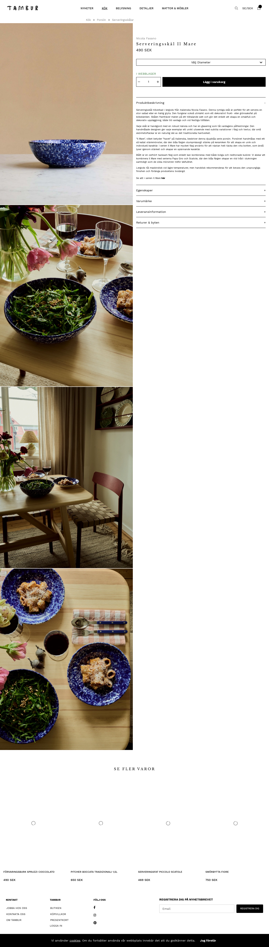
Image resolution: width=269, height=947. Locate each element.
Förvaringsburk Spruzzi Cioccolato (28, 871)
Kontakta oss (15, 914)
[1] (66, 114)
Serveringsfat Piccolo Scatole (160, 871)
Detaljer (147, 8)
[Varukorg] (258, 8)
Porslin (101, 19)
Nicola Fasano (146, 38)
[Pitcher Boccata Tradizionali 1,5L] (100, 823)
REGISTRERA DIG (249, 908)
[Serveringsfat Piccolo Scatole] (168, 823)
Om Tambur (13, 920)
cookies (75, 940)
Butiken (55, 908)
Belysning (123, 8)
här (163, 178)
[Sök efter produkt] (236, 8)
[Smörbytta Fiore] (235, 823)
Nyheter (86, 8)
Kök (104, 8)
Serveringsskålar (123, 19)
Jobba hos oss (16, 908)
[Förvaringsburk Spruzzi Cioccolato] (33, 823)
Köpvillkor (58, 914)
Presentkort (59, 920)
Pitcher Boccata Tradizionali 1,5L (94, 871)
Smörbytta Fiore (217, 871)
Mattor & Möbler (175, 8)
